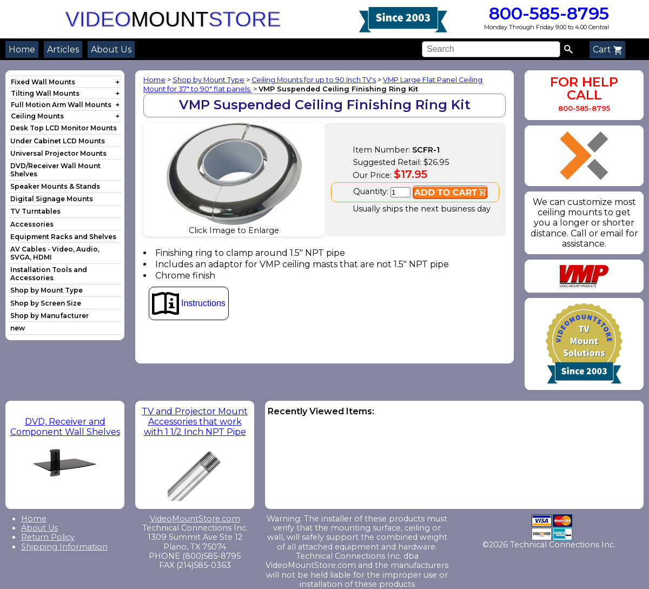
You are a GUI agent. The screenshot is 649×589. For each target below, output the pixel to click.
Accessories (32, 224)
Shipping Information (64, 547)
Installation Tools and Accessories (48, 274)
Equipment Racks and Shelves (63, 237)
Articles (63, 49)
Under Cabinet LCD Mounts (57, 141)
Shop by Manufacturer (49, 316)
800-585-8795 (546, 13)
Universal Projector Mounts (58, 153)
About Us (111, 49)
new (17, 328)
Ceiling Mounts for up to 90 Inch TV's (313, 80)
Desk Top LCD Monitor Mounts (63, 128)
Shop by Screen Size (45, 303)
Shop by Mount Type (46, 290)
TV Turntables (35, 211)
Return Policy (48, 537)
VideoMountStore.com (195, 519)
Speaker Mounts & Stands (55, 186)
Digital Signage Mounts (51, 199)
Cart (607, 49)
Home (22, 49)
